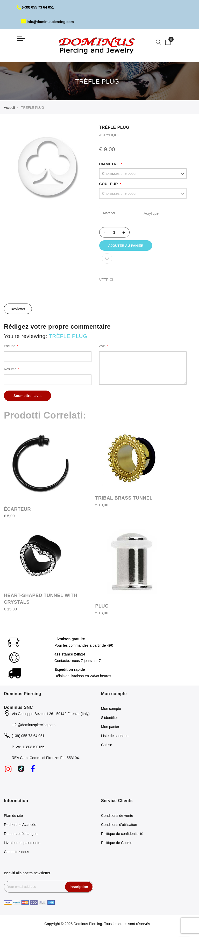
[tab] (18, 309)
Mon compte (111, 710)
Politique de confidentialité (122, 834)
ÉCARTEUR (17, 510)
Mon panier (110, 728)
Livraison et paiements (22, 843)
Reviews (18, 310)
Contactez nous (16, 852)
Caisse (106, 746)
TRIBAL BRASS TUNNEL (124, 498)
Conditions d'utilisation (119, 825)
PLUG (102, 607)
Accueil (9, 108)
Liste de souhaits (114, 737)
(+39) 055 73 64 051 (36, 7)
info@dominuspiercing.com (48, 22)
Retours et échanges (20, 834)
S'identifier (109, 719)
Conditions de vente (117, 816)
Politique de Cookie (116, 843)
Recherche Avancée (20, 825)
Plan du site (13, 816)
